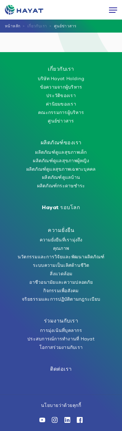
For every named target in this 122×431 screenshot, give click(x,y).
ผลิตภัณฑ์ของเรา (61, 142)
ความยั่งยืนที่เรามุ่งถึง (61, 239)
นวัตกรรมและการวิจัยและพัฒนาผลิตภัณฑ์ (61, 256)
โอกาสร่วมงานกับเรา (61, 347)
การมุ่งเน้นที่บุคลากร (61, 330)
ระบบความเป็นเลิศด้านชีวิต (61, 265)
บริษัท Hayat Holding (61, 78)
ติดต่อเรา (61, 369)
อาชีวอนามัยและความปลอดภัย (61, 282)
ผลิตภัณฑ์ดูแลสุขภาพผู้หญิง (61, 160)
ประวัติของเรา (61, 95)
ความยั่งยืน (61, 230)
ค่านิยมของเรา (61, 104)
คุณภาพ (61, 248)
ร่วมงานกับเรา (61, 321)
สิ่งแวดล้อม (61, 273)
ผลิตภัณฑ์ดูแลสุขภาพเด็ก (61, 152)
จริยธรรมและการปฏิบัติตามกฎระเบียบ (61, 299)
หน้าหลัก (12, 26)
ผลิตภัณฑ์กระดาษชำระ (61, 185)
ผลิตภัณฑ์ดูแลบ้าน (61, 177)
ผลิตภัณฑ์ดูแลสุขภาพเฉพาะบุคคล (61, 169)
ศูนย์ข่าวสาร (65, 26)
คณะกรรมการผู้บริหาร (61, 112)
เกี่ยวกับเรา (37, 26)
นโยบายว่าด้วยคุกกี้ (61, 405)
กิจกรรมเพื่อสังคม (60, 290)
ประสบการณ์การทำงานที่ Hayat (61, 338)
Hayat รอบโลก (61, 207)
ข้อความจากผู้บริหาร (61, 87)
